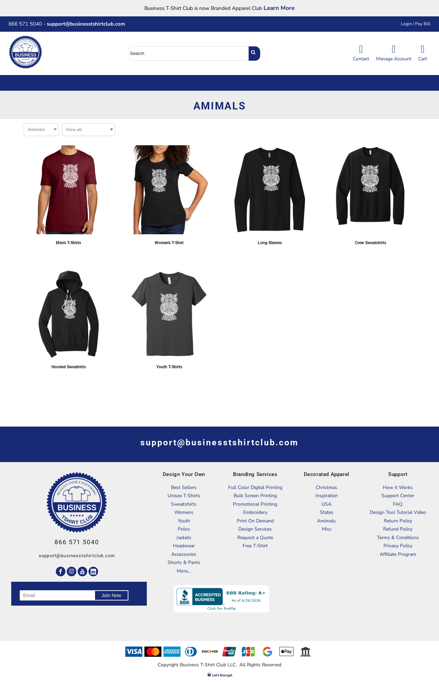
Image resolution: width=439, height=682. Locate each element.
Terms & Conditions (398, 537)
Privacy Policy (397, 546)
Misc (326, 529)
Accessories (183, 554)
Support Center (397, 495)
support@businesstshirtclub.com (88, 23)
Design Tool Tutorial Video (398, 512)
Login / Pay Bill (415, 24)
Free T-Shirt (255, 546)
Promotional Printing (255, 504)
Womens (183, 512)
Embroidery (255, 512)
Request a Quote (255, 537)
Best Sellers (184, 487)
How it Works (398, 487)
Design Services (255, 529)
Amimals (326, 521)
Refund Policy (397, 529)
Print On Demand (255, 521)
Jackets (183, 537)
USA (326, 504)
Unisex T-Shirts (184, 495)
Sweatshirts (184, 504)
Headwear (184, 546)
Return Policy (398, 521)
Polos (184, 529)
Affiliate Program (398, 554)
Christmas (326, 487)
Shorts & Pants (184, 562)
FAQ (398, 504)
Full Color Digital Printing (255, 487)
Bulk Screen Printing (255, 495)
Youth (184, 521)
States (326, 512)
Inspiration (326, 495)
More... (184, 571)
